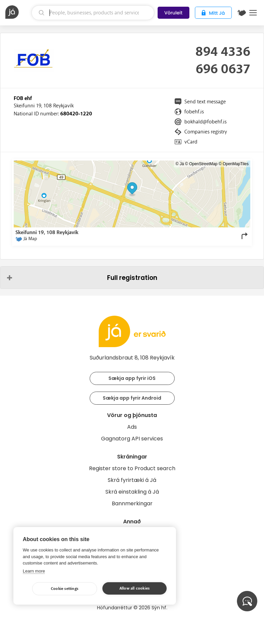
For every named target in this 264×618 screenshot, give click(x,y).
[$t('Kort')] (241, 12)
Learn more (34, 571)
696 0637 (223, 69)
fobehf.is (194, 111)
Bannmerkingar (132, 503)
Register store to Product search (132, 468)
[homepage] (17, 12)
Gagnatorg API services (132, 438)
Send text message (205, 101)
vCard (190, 141)
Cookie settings (64, 588)
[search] (93, 13)
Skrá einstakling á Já (132, 492)
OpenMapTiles (236, 164)
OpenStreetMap (203, 164)
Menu (253, 12)
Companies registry (205, 131)
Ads (132, 427)
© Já (180, 164)
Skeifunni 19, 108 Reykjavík (44, 105)
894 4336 (222, 52)
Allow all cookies (134, 588)
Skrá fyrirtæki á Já (132, 480)
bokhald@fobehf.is (205, 121)
